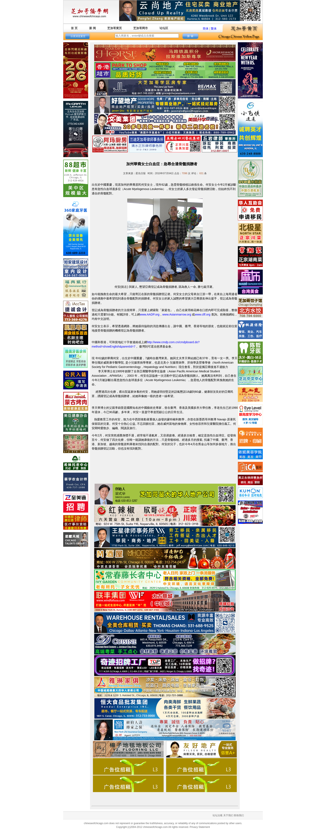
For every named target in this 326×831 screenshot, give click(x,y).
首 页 (74, 28)
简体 (206, 28)
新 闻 (92, 28)
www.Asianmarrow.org (176, 314)
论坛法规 (217, 815)
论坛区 (163, 28)
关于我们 (228, 815)
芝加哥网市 (140, 28)
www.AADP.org (149, 314)
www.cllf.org (202, 314)
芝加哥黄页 (114, 28)
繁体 (214, 28)
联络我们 (239, 815)
